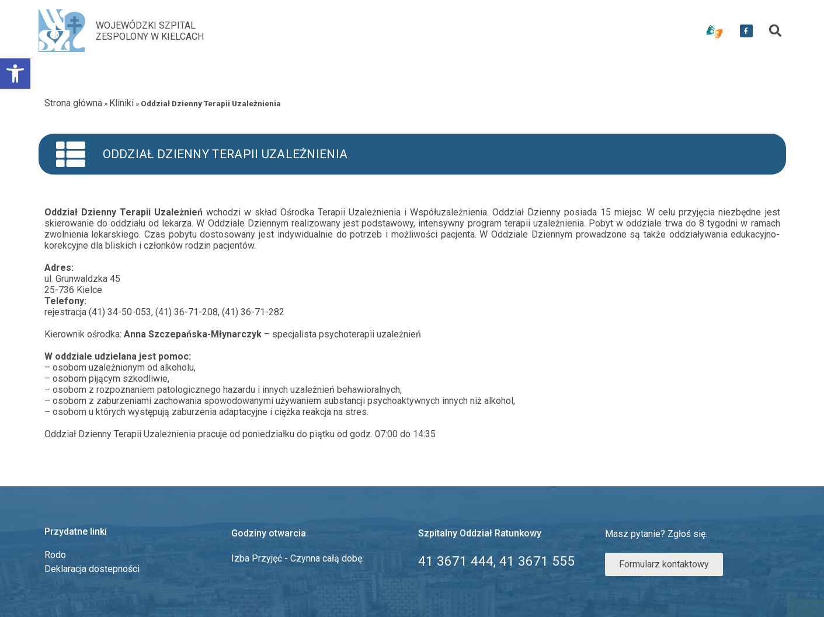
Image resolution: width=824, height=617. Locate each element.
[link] (15, 73)
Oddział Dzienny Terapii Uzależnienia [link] (225, 154)
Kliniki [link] (121, 103)
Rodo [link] (55, 554)
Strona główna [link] (73, 103)
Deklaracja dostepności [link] (92, 568)
